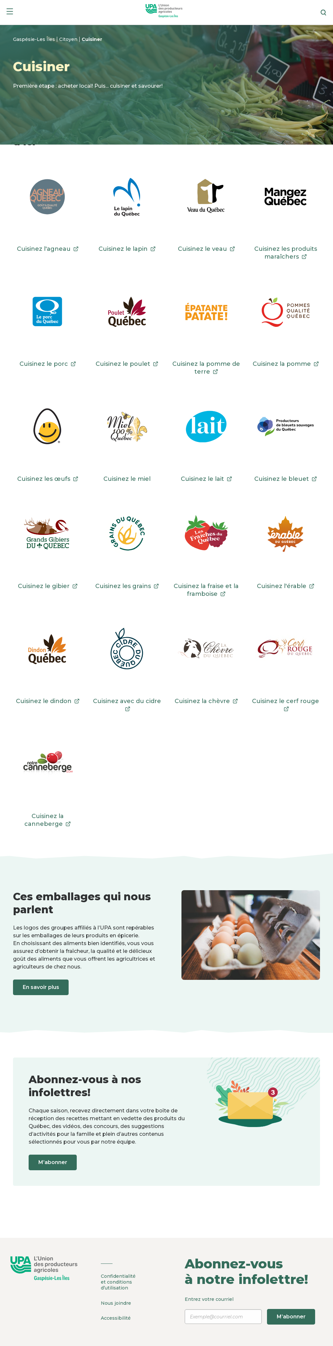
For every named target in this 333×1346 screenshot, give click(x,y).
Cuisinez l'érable (285, 586)
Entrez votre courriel (250, 1310)
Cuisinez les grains (127, 586)
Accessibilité (116, 1317)
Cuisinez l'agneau (47, 248)
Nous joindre (116, 1302)
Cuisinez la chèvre (206, 701)
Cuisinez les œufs (47, 478)
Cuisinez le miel (127, 478)
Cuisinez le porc (48, 363)
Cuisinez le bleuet (285, 478)
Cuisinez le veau (206, 248)
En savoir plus (41, 987)
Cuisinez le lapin (127, 248)
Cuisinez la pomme (286, 363)
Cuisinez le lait (206, 478)
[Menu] (10, 12)
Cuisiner (92, 39)
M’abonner (53, 1162)
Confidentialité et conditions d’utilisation (118, 1282)
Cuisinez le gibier (47, 586)
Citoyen (69, 39)
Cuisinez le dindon (47, 701)
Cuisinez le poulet (127, 363)
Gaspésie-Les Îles (34, 39)
